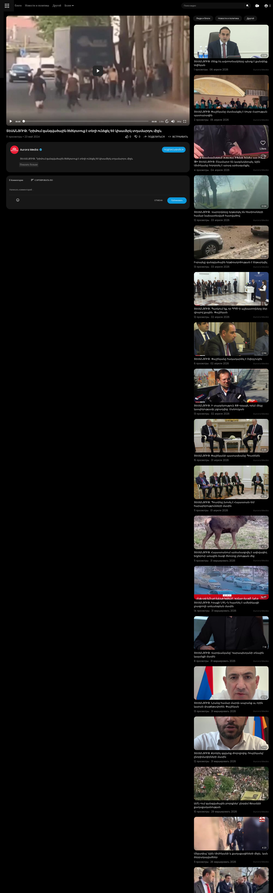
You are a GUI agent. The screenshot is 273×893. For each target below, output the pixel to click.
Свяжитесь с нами (22, 118)
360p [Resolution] (192, 122)
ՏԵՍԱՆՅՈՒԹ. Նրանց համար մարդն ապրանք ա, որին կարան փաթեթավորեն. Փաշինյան (237, 636)
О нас (7, 118)
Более (117, 5)
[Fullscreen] (198, 121)
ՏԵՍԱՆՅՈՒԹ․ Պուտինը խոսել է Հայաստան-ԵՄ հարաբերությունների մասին (238, 458)
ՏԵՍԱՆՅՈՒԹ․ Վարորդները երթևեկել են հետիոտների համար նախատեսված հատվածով (233, 192)
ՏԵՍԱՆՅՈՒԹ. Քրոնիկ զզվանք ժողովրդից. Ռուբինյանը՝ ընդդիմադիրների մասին (234, 680)
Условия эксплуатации (16, 110)
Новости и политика (86, 5)
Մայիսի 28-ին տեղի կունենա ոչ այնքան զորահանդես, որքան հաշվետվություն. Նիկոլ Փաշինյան (237, 859)
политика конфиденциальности (20, 114)
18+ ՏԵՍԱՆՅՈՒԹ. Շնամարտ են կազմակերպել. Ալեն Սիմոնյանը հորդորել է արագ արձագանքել (237, 147)
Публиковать (190, 203)
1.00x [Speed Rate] (175, 122)
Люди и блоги (62, 5)
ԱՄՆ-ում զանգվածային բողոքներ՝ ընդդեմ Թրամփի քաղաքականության (235, 724)
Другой (105, 5)
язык (23, 122)
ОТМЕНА (172, 203)
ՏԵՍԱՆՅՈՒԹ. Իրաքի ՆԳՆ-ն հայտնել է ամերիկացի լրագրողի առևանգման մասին (236, 548)
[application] (127, 71)
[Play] (56, 121)
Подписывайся (187, 153)
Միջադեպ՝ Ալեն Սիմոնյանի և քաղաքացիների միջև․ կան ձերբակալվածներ (237, 768)
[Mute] (186, 121)
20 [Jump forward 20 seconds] (180, 121)
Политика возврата (14, 101)
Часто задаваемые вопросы (19, 106)
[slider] (115, 121)
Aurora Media (76, 153)
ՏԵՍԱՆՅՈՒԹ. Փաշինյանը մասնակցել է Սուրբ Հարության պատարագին (236, 101)
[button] (266, 6)
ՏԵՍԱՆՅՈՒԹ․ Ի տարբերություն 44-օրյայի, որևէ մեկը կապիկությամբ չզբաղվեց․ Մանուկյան (235, 370)
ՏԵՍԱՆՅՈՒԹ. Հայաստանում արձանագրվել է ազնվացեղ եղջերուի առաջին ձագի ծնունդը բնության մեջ (237, 504)
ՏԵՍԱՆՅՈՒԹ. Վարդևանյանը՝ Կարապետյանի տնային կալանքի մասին (237, 592)
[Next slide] (264, 18)
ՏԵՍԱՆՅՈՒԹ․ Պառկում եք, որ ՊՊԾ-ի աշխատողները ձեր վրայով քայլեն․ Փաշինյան (238, 280)
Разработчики (11, 122)
